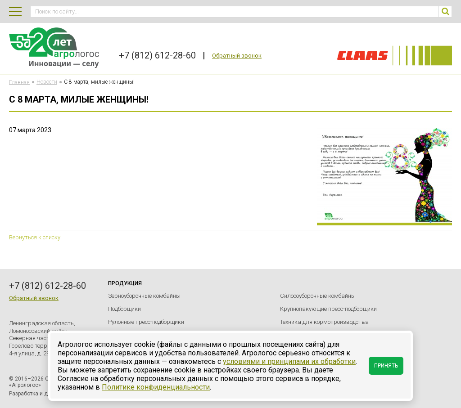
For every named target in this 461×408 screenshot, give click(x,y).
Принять (386, 366)
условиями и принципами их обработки (289, 361)
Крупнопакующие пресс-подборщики (328, 308)
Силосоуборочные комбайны (318, 295)
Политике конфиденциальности (156, 387)
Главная (19, 82)
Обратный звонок (237, 55)
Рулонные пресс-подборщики (146, 321)
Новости (46, 82)
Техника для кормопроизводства (324, 321)
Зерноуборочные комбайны (144, 295)
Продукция (125, 283)
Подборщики (124, 308)
